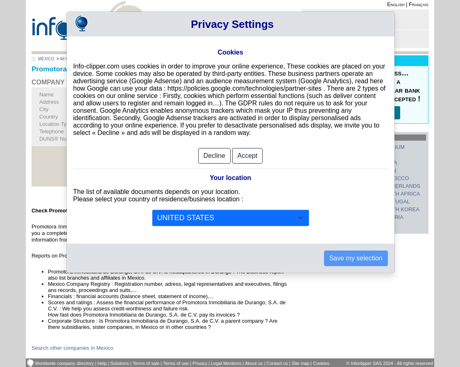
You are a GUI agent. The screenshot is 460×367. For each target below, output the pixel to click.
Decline (214, 155)
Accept (248, 155)
